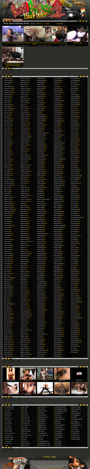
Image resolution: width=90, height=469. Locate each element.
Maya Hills (56, 175)
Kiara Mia (39, 269)
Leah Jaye (39, 330)
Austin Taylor (7, 261)
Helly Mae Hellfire (25, 354)
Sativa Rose (73, 123)
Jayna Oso (39, 131)
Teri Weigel (73, 259)
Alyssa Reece (7, 161)
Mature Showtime (76, 409)
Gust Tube (24, 411)
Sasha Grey (73, 118)
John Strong (40, 169)
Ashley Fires (7, 243)
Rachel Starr (57, 324)
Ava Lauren (7, 269)
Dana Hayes (24, 211)
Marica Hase (57, 169)
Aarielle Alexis (7, 80)
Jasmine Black (40, 116)
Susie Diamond (74, 223)
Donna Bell (23, 263)
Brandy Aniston (8, 318)
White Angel (74, 336)
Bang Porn (79, 380)
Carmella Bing (24, 112)
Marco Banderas (58, 167)
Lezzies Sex (58, 443)
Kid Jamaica (40, 271)
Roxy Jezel (73, 82)
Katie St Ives (40, 221)
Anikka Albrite (7, 213)
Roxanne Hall (74, 78)
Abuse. (59, 468)
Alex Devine (7, 112)
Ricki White (57, 340)
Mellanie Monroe (58, 181)
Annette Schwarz (8, 225)
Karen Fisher (40, 203)
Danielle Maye (24, 223)
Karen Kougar (40, 205)
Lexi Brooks (40, 344)
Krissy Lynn (40, 296)
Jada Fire (39, 104)
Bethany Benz (7, 285)
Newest (39, 23)
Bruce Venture (24, 82)
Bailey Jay (6, 275)
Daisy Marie (24, 205)
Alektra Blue (7, 106)
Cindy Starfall (24, 181)
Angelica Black (8, 203)
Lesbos (57, 439)
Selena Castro (74, 133)
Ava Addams (7, 263)
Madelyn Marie (58, 147)
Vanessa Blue (74, 306)
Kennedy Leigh (41, 259)
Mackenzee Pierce (58, 143)
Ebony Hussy (42, 409)
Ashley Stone (7, 247)
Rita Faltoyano (57, 346)
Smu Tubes (25, 427)
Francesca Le (24, 308)
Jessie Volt (39, 165)
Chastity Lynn (24, 149)
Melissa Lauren (58, 177)
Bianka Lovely (7, 296)
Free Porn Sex (75, 435)
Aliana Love (7, 139)
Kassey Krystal (41, 211)
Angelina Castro (8, 207)
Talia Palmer (74, 229)
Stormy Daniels (74, 215)
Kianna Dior (40, 265)
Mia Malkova (57, 191)
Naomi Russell (57, 239)
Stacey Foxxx (74, 199)
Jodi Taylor (40, 167)
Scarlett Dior (74, 127)
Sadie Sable (73, 90)
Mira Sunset (57, 209)
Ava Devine (7, 267)
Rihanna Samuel (58, 342)
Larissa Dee (40, 318)
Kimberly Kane (41, 285)
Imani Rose (40, 92)
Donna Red (23, 267)
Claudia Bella (24, 187)
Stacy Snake (74, 207)
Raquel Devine (57, 330)
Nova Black (57, 287)
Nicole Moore (57, 259)
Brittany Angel (7, 350)
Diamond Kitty (24, 255)
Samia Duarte (74, 100)
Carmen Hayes (24, 114)
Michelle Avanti (58, 197)
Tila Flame (73, 277)
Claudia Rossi (24, 193)
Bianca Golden (7, 291)
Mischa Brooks (57, 211)
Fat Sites (41, 439)
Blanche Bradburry (8, 304)
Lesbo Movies (58, 435)
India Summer (40, 94)
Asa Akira (6, 237)
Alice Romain (7, 141)
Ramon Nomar (57, 328)
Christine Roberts (25, 171)
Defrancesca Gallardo (26, 241)
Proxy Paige (57, 320)
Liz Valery (56, 98)
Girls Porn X (75, 429)
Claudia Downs (24, 189)
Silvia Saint (73, 165)
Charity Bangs (24, 139)
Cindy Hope (24, 179)
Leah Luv (39, 332)
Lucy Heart (56, 125)
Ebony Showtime (43, 411)
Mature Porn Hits (76, 407)
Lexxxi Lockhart (41, 352)
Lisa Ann (56, 94)
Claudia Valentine (25, 195)
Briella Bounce (7, 340)
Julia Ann (39, 189)
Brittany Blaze (7, 352)
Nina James (57, 279)
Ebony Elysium (26, 443)
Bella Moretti (7, 279)
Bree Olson (6, 326)
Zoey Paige (73, 352)
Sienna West (74, 161)
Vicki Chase (74, 322)
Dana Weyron (24, 213)
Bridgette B (7, 338)
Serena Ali (73, 137)
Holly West (40, 84)
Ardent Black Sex (26, 431)
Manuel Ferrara (58, 165)
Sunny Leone (74, 221)
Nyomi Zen (57, 291)
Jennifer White (41, 147)
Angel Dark (7, 189)
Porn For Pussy (76, 431)
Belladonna (7, 283)
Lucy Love (56, 129)
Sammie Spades (74, 102)
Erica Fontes (24, 287)
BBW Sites (41, 431)
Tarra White (73, 237)
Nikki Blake (57, 267)
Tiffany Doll (74, 269)
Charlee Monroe (25, 141)
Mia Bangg (56, 187)
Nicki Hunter (57, 253)
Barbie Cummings (8, 277)
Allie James (7, 151)
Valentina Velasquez (76, 302)
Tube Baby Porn (26, 429)
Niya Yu (56, 283)
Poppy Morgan (57, 318)
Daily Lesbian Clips (44, 435)
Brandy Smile (7, 320)
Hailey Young (24, 342)
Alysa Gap (6, 157)
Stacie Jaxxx (74, 203)
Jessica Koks (40, 161)
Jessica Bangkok (41, 155)
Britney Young (7, 348)
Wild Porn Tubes (9, 437)
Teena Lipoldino (75, 255)
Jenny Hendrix (40, 149)
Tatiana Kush (74, 241)
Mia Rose (56, 193)
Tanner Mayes (74, 231)
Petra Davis (57, 310)
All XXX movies (28, 380)
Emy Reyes (23, 283)
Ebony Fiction (25, 445)
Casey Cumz (24, 120)
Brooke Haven (7, 356)
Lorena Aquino (57, 118)
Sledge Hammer (75, 183)
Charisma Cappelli (25, 137)
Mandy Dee (57, 163)
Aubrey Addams (8, 255)
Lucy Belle (56, 123)
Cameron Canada (25, 88)
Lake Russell (40, 312)
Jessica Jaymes (41, 159)
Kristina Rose (40, 300)
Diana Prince (24, 259)
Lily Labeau (57, 88)
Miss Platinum (57, 213)
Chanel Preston (24, 135)
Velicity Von (74, 312)
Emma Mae (23, 279)
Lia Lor (56, 84)
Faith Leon (23, 302)
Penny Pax (56, 302)
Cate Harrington (25, 129)
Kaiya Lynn (40, 201)
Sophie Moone (74, 195)
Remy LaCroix (57, 336)
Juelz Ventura (40, 187)
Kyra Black (40, 308)
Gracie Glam (24, 338)
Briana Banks (7, 330)
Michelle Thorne (58, 201)
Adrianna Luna (7, 90)
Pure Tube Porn (26, 419)
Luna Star (56, 133)
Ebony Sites (42, 413)
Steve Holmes (74, 211)
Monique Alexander (59, 225)
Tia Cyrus (73, 265)
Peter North (57, 308)
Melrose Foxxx (57, 183)
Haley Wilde (24, 346)
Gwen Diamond (24, 340)
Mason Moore (57, 173)
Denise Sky (23, 243)
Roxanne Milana (75, 80)
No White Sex (42, 423)
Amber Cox (7, 167)
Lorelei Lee (57, 116)
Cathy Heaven (24, 131)
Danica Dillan (24, 221)
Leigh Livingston (41, 334)
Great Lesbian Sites (60, 419)
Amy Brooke (7, 175)
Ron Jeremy (57, 354)
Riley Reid (56, 344)
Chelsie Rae (23, 151)
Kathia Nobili (40, 213)
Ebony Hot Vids (43, 407)
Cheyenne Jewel (25, 159)
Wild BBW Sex (76, 423)
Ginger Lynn (24, 336)
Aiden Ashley (7, 94)
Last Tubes (45, 394)
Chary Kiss (23, 147)
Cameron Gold (24, 90)
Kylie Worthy (40, 306)
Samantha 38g (74, 94)
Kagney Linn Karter (42, 199)
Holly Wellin (40, 82)
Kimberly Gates (41, 283)
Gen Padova (24, 320)
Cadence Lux (24, 86)
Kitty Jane (39, 289)
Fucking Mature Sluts (60, 407)
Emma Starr (23, 281)
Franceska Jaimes (25, 310)
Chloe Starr (23, 163)
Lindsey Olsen (57, 90)
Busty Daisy (24, 84)
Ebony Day (25, 441)
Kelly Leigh (40, 245)
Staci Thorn (73, 201)
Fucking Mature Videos (61, 409)
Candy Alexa (24, 94)
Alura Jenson (7, 155)
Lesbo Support (59, 437)
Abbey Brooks (7, 82)
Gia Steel (23, 326)
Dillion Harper (24, 261)
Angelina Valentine (8, 209)
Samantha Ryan (74, 96)
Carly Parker (24, 110)
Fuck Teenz (58, 415)
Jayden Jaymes (41, 125)
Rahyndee (56, 326)
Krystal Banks (40, 304)
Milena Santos (57, 205)
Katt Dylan (40, 227)
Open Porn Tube (76, 439)
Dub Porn (11, 394)
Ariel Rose (6, 231)
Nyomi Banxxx (57, 289)
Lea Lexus (39, 328)
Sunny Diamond (75, 219)
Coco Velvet (24, 197)
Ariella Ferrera (7, 233)
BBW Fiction (42, 425)
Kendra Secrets (41, 257)
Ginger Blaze (24, 334)
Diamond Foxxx (25, 251)
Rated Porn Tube (26, 421)
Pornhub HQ (62, 394)
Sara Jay (73, 106)
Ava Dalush (7, 265)
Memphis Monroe (58, 185)
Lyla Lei (56, 139)
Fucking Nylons (59, 413)
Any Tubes (24, 409)
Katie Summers (41, 223)
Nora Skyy (56, 285)
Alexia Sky (6, 123)
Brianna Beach (7, 332)
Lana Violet (40, 316)
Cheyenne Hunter (25, 157)
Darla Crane (24, 231)
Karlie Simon (40, 209)
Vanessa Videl (74, 308)
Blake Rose (7, 302)
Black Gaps (25, 433)
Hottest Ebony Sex (43, 417)
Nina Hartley (57, 277)
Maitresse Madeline (59, 159)
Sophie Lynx (74, 193)
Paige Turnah (57, 300)
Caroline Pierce (24, 116)
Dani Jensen (24, 219)
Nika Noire (56, 261)
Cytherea (23, 203)
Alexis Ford (7, 129)
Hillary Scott (24, 356)
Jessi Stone (40, 153)
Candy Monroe (24, 98)
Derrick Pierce (24, 245)
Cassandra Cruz (24, 123)
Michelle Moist (57, 199)
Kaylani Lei (40, 231)
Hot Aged (57, 421)
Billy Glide (6, 300)
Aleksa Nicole (7, 104)
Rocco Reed (57, 348)
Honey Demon (40, 86)
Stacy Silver (74, 205)
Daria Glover (24, 229)
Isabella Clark (40, 96)
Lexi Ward (39, 348)
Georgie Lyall (24, 322)
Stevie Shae (73, 213)
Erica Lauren (24, 289)
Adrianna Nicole (8, 92)
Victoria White (74, 328)
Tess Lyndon (74, 261)
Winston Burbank (75, 340)
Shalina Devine (74, 139)
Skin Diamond (74, 179)
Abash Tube (8, 443)
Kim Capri (40, 279)
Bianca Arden (7, 289)
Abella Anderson (8, 86)
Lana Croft (40, 314)
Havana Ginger (24, 350)
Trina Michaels (74, 289)
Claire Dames (24, 183)
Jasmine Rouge (41, 118)
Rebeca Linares (58, 334)
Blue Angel (6, 308)
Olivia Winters (57, 296)
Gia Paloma (23, 324)
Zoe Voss (73, 348)
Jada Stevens (40, 106)
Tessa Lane (73, 263)
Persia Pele (56, 306)
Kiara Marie (40, 267)
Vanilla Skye (74, 310)
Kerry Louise (40, 261)
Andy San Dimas (8, 185)
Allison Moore (7, 153)
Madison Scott (57, 155)
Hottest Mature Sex (60, 425)
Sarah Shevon (74, 112)
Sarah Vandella (74, 116)
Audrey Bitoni (7, 257)
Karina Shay (40, 207)
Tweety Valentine (75, 298)
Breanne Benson (8, 322)
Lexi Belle (39, 342)
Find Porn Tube (76, 437)
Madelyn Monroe (58, 149)
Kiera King (40, 273)
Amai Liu (6, 163)
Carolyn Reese (24, 118)
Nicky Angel (57, 255)
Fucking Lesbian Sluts (44, 443)
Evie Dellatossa (24, 300)
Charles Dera (24, 143)
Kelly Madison (41, 247)
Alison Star (6, 147)
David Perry (24, 235)
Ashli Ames (7, 251)
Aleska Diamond (8, 108)
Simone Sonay (74, 173)
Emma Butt (23, 277)
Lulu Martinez (57, 131)
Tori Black (73, 283)
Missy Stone (57, 219)
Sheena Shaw (74, 153)
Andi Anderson (7, 183)
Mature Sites (75, 411)
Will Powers (74, 338)
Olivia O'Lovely (58, 294)
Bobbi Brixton (7, 310)
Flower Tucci (24, 306)
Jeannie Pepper (41, 135)
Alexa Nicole (7, 118)
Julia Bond (40, 191)
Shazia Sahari (74, 149)
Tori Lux (73, 285)
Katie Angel (40, 215)
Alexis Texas (7, 135)
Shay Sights (73, 147)
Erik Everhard (24, 291)
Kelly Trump (40, 249)
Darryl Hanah (24, 233)
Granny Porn (58, 417)
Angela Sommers (8, 197)
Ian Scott (39, 90)
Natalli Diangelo (58, 245)
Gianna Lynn (24, 328)
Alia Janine (6, 137)
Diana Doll (23, 257)
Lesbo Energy (58, 433)
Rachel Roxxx (57, 322)
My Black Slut (42, 421)
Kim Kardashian (41, 281)
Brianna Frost (7, 334)
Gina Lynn (23, 332)
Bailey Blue (7, 271)
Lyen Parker (57, 137)
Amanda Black (7, 165)
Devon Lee (23, 249)
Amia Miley (7, 171)
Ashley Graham (8, 245)
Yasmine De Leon (75, 342)
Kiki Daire (39, 277)
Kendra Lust (40, 255)
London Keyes (57, 112)
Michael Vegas (57, 195)
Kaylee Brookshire (41, 233)
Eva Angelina (24, 294)
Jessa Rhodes (40, 151)
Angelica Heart (7, 205)
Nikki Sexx (56, 273)
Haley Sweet (24, 344)
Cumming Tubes (43, 433)
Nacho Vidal (57, 233)
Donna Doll (23, 265)
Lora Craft (56, 114)
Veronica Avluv (74, 314)
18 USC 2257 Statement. (52, 468)
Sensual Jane (74, 135)
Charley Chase (24, 145)
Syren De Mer (74, 225)
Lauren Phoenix (41, 322)
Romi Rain (56, 352)
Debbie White (24, 239)
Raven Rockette (58, 332)
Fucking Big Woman (44, 441)
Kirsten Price (40, 287)
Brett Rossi (6, 328)
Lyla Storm (56, 141)
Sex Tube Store (26, 425)
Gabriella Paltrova (25, 314)
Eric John (23, 285)
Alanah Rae (7, 102)
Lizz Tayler (57, 102)
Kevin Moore (40, 263)
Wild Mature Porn (76, 425)
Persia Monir (57, 304)
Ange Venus (7, 187)
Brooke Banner (7, 354)
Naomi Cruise (57, 237)
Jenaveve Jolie (40, 139)
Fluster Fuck (28, 394)
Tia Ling (73, 267)
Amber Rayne (7, 169)
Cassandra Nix (24, 125)
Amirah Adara (7, 173)
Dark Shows (25, 437)
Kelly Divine (40, 241)
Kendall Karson (41, 253)
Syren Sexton (74, 227)
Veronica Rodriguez (75, 318)
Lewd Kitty (58, 441)
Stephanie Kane (74, 209)
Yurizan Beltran (74, 346)
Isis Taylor (39, 100)
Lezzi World (58, 445)
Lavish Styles (40, 324)
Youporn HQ (8, 441)
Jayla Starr (39, 129)
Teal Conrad (74, 251)
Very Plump (75, 421)
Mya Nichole (57, 231)
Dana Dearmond (25, 209)
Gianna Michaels (25, 330)
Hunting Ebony (42, 419)
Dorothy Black (24, 271)
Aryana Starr (7, 235)
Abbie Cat (6, 84)
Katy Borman (40, 229)
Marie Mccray (57, 171)
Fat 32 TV (41, 437)
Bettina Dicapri (7, 287)
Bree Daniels (7, 324)
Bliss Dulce (7, 306)
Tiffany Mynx (74, 271)
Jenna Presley (40, 143)
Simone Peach (74, 169)
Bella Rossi (7, 281)
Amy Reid (6, 177)
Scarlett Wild (74, 129)
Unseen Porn (8, 435)
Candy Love (24, 96)
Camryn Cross (24, 92)
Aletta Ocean (7, 110)
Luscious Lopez (58, 135)
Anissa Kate (7, 215)
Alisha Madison (8, 143)
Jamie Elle (39, 110)
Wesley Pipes (74, 334)
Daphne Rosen (24, 227)
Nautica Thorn (57, 251)
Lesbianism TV (59, 427)
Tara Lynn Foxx (74, 235)
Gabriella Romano (25, 316)
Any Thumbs (25, 407)
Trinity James (74, 291)
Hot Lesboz (58, 423)
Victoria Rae (74, 326)
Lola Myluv (57, 110)
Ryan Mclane (74, 88)
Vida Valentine (74, 330)
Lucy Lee (56, 127)
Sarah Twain (74, 114)
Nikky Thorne (57, 275)
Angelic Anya (7, 199)
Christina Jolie (24, 167)
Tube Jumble (8, 431)
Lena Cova (40, 338)
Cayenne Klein (24, 133)
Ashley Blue (7, 241)
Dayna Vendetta (24, 237)
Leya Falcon (57, 78)
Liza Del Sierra (57, 100)
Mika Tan (56, 203)
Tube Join (45, 380)
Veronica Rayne (74, 316)
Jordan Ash (40, 181)
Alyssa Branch (7, 159)
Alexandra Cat (7, 120)
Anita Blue (6, 219)
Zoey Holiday (74, 350)
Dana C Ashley (24, 207)
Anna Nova (7, 223)
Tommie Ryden (74, 279)
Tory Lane (73, 287)
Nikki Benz (57, 265)
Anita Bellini (7, 217)
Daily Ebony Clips (26, 435)
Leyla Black (57, 80)
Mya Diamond (57, 229)
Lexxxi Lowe (40, 354)
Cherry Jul (23, 153)
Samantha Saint (74, 98)
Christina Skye (24, 169)
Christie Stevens (25, 165)
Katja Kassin (40, 225)
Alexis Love (7, 131)
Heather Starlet (24, 352)
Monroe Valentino (58, 227)
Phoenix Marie (57, 312)
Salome (72, 92)
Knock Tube (25, 415)
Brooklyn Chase (25, 78)
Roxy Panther (74, 84)
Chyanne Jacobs (25, 175)
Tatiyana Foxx (74, 243)
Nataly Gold (57, 247)
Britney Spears (7, 346)
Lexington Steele (41, 350)
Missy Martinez (58, 215)
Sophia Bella (74, 187)
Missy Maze (57, 217)
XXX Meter (75, 427)
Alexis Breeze (7, 125)
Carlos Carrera (24, 108)
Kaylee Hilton (40, 235)
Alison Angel (7, 145)
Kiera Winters (40, 275)
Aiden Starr (7, 98)
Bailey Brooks (7, 273)
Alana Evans (7, 100)
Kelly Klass (40, 243)
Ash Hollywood (8, 239)
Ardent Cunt (62, 380)
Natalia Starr (57, 243)
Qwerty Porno (8, 429)
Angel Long (7, 191)
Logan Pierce (57, 106)
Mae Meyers (57, 157)
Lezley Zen (56, 82)
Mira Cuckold (57, 207)
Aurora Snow (7, 259)
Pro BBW (74, 417)
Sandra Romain (74, 104)
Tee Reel (73, 253)
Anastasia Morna (8, 179)
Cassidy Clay (24, 127)
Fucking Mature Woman (61, 411)
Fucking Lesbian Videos (45, 445)
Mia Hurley (57, 189)
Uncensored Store (9, 433)
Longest (47, 23)
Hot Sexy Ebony (43, 415)
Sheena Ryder (74, 151)
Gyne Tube (24, 413)
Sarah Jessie (74, 110)
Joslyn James (40, 183)
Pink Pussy (56, 316)
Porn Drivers (8, 427)
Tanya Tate (73, 233)
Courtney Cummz (25, 199)
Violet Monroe (74, 332)
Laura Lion (40, 320)
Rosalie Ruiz (57, 356)
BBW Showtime (43, 429)
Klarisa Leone (40, 291)
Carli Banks (23, 106)
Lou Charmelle (57, 120)
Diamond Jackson (25, 253)
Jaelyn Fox (40, 108)
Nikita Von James (58, 263)
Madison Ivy (57, 151)
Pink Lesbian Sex (76, 413)
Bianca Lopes (7, 294)
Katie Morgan (40, 219)
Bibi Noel (6, 298)
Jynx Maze (40, 195)
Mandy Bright (57, 161)
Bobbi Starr (7, 312)
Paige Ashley (57, 298)
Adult (6, 445)
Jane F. (39, 112)
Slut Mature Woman (77, 419)
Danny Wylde (24, 225)
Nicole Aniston (57, 257)
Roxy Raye (73, 86)
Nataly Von (56, 249)
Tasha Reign (74, 239)
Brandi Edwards (8, 314)
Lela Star (39, 336)
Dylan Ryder (24, 273)
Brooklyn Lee (24, 80)
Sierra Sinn (73, 163)
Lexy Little (40, 356)
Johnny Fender (41, 173)
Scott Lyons (73, 131)
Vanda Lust (73, 304)
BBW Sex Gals (42, 427)
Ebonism (24, 439)
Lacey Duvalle (40, 310)
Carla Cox (23, 104)
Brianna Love (7, 336)
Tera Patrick (74, 257)
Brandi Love (7, 316)
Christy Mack (24, 173)
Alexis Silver (7, 133)
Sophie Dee (73, 191)
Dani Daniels (24, 217)
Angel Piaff (7, 193)
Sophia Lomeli (74, 189)
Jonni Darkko (40, 179)
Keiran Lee (40, 237)
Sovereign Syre (74, 197)
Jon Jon (39, 177)
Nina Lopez (57, 281)
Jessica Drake (40, 157)
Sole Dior (73, 185)
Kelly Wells (40, 251)
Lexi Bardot (40, 340)
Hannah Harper (24, 348)
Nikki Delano (57, 271)
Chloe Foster (24, 161)
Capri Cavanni (24, 102)
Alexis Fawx (7, 127)
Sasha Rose (73, 120)
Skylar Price (74, 181)
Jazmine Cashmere (41, 133)
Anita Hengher (7, 221)
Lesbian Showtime (60, 429)
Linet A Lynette (58, 92)
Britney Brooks (7, 344)
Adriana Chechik (8, 88)
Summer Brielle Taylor (76, 217)
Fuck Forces (79, 394)
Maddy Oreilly (57, 145)
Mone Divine (57, 223)
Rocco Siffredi (57, 350)
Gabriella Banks (25, 312)
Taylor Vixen (74, 247)
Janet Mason (40, 114)
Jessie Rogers (40, 163)
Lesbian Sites (58, 431)
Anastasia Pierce (8, 181)
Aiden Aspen (7, 96)
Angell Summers (8, 211)
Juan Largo (40, 185)
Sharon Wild (74, 143)
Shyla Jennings (74, 157)
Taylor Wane (74, 249)
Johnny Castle (40, 171)
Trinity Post (73, 294)
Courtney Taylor (25, 201)
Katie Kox (39, 217)
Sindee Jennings (75, 177)
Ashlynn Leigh (7, 253)
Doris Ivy (23, 269)
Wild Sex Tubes (9, 439)
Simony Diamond (75, 175)
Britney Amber (7, 342)
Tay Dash (73, 245)
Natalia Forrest (57, 241)
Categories (59, 23)
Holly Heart (40, 78)
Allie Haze (6, 149)
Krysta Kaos (40, 302)
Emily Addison (24, 275)
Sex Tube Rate (25, 423)
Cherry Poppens (25, 155)
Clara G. (23, 185)
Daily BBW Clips (11, 380)
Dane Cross (23, 215)
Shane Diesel (74, 141)
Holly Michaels (41, 80)
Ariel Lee (6, 229)
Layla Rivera (40, 326)
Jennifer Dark (40, 145)
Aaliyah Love (7, 78)
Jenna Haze (40, 141)
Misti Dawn (57, 221)
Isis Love (39, 98)
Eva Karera (23, 296)
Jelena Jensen (40, 137)
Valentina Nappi (75, 300)
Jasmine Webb (40, 120)
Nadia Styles (57, 235)
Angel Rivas (7, 195)
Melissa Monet (57, 179)
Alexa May (6, 116)
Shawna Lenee (74, 145)
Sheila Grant (74, 155)
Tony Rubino (74, 281)
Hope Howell (40, 88)
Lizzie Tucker (57, 104)
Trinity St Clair (74, 296)
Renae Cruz (57, 338)
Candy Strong (24, 100)
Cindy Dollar (24, 177)
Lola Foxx (56, 108)
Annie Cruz (7, 227)
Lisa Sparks (57, 96)
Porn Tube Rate (26, 417)
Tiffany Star (73, 275)
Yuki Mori (73, 344)
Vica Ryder (73, 320)
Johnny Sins (40, 175)
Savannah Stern (74, 125)
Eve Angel (23, 298)
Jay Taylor (39, 123)
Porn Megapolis (76, 415)
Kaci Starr (39, 197)
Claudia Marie (24, 191)
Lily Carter (56, 86)
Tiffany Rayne (74, 273)
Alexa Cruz (7, 114)
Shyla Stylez (74, 159)
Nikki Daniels (57, 269)
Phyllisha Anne (57, 314)
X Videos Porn (75, 433)
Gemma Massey (25, 318)
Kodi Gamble (40, 294)
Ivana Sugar (40, 102)
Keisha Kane (40, 239)
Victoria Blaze (74, 324)
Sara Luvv (73, 108)
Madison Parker (58, 153)
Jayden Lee (40, 127)
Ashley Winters (8, 249)
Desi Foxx (23, 247)
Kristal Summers (41, 298)
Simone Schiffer (75, 171)
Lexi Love (39, 346)
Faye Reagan (24, 304)
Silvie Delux (74, 167)
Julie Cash (39, 193)
